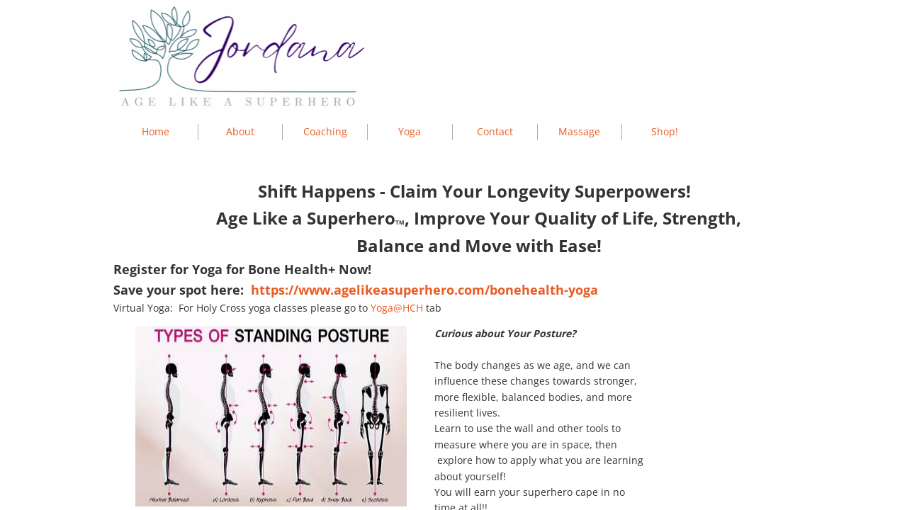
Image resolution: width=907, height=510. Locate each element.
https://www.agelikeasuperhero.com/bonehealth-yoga (424, 289)
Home (155, 131)
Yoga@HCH (397, 307)
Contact (495, 131)
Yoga (409, 131)
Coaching (325, 131)
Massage (579, 131)
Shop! (664, 131)
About (240, 131)
